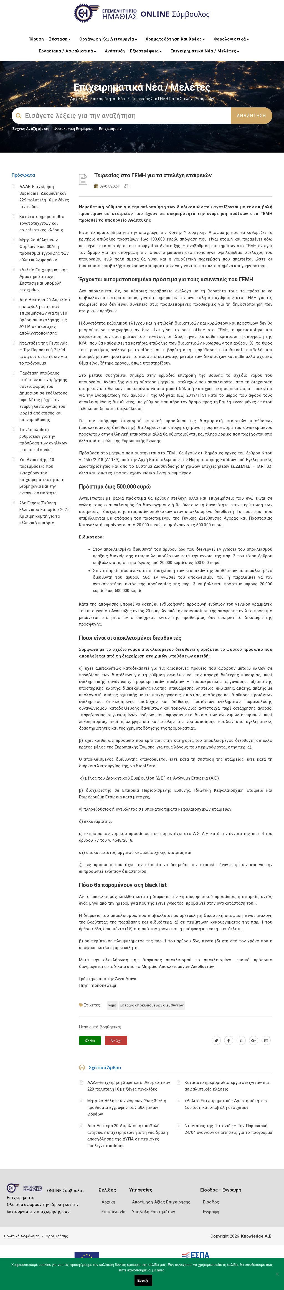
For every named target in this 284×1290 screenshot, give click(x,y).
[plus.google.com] (253, 1040)
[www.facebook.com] (228, 1040)
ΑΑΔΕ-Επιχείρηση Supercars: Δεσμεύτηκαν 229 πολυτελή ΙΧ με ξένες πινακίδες (128, 1086)
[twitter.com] (216, 1040)
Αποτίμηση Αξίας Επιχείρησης (161, 1202)
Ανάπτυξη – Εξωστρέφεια (133, 51)
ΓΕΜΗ (112, 1005)
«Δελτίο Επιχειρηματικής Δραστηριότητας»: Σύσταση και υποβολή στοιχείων (227, 1104)
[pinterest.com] (241, 1040)
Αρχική (76, 99)
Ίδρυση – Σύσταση (49, 39)
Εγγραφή (211, 1211)
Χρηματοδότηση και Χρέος (175, 39)
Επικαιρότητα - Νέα (107, 99)
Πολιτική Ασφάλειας (22, 1236)
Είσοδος (211, 1202)
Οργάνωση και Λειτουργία (108, 39)
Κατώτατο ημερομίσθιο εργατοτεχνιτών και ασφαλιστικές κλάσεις (41, 223)
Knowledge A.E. (257, 1236)
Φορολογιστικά (231, 39)
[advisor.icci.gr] (266, 1040)
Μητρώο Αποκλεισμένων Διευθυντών (152, 1005)
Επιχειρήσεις (110, 129)
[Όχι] (277, 1276)
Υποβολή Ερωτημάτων (153, 1211)
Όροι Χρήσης (57, 1236)
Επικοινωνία (113, 1211)
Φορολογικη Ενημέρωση (75, 129)
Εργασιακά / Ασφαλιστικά (67, 51)
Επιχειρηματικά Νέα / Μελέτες (205, 51)
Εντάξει (143, 1280)
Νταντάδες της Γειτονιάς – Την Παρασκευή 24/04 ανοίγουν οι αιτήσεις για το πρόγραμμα (228, 1129)
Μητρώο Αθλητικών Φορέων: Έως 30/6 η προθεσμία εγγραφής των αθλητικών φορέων (126, 1107)
